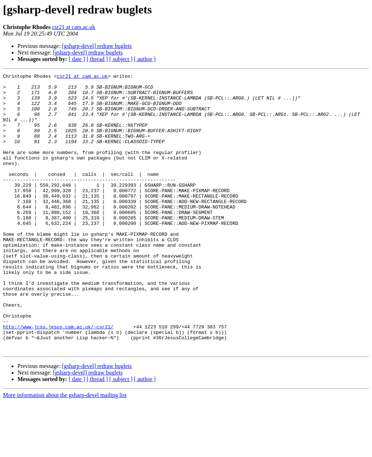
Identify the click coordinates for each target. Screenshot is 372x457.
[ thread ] (97, 59)
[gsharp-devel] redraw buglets (97, 46)
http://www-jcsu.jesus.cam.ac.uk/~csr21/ (58, 378)
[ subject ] (121, 59)
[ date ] (77, 59)
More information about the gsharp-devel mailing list (64, 451)
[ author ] (145, 59)
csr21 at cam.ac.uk (73, 27)
